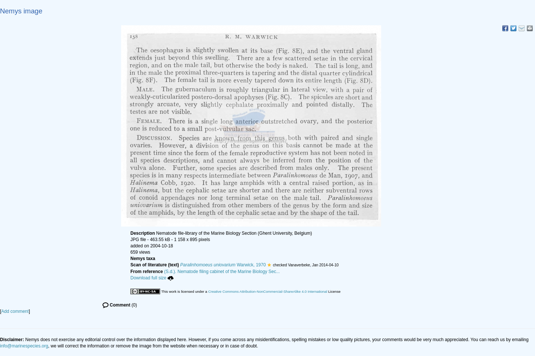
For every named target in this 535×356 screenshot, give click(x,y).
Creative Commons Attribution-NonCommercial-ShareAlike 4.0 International (267, 291)
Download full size (152, 277)
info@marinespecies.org (24, 346)
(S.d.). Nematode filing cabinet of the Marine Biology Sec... (222, 271)
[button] (269, 265)
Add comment (15, 311)
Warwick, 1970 (223, 264)
